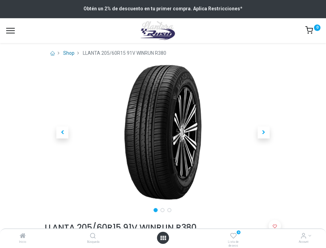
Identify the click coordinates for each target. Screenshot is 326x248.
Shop (69, 53)
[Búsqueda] (93, 236)
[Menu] (10, 31)
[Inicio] (23, 236)
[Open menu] (163, 238)
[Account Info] (303, 236)
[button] (62, 132)
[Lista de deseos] (233, 236)
